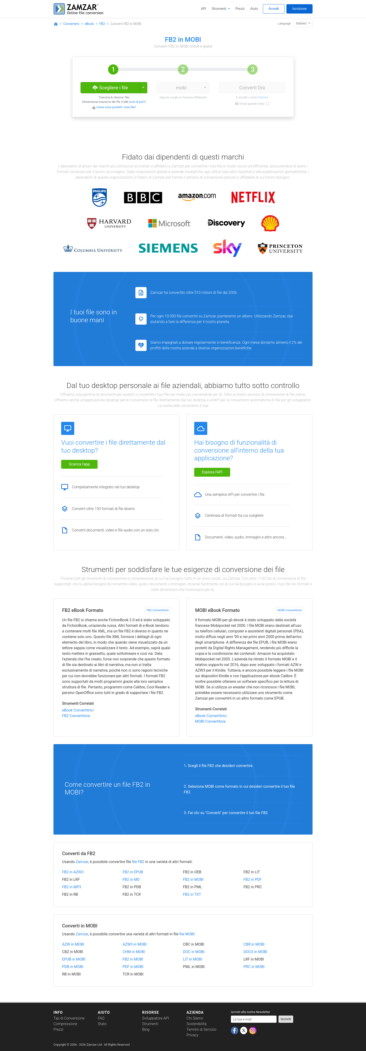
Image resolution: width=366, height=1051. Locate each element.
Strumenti (219, 9)
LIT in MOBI (192, 959)
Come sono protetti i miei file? (116, 107)
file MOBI (186, 934)
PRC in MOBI (253, 966)
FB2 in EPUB (133, 872)
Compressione (65, 1024)
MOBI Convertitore (289, 610)
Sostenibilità (197, 1024)
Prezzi (240, 9)
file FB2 (138, 862)
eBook (89, 24)
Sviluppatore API (155, 1018)
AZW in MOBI (73, 944)
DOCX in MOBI (255, 952)
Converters (71, 24)
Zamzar (82, 862)
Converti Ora (252, 87)
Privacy (192, 1035)
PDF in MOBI (133, 966)
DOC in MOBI (193, 952)
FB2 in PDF (252, 879)
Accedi (274, 9)
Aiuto (254, 9)
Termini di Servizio (201, 1029)
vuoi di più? (137, 102)
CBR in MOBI (253, 944)
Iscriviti (286, 1019)
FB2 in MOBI (193, 879)
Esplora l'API (212, 472)
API (203, 9)
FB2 (102, 24)
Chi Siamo (195, 1018)
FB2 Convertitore (158, 610)
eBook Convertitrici (78, 710)
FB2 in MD (131, 879)
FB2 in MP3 (71, 887)
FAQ (101, 1018)
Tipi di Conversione (68, 1018)
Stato (102, 1024)
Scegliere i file (110, 87)
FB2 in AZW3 (73, 872)
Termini (263, 97)
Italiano (302, 23)
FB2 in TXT (192, 894)
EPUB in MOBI (73, 959)
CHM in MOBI (134, 952)
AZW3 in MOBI (135, 944)
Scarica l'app (79, 464)
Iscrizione (299, 9)
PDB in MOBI (72, 966)
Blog (145, 1029)
